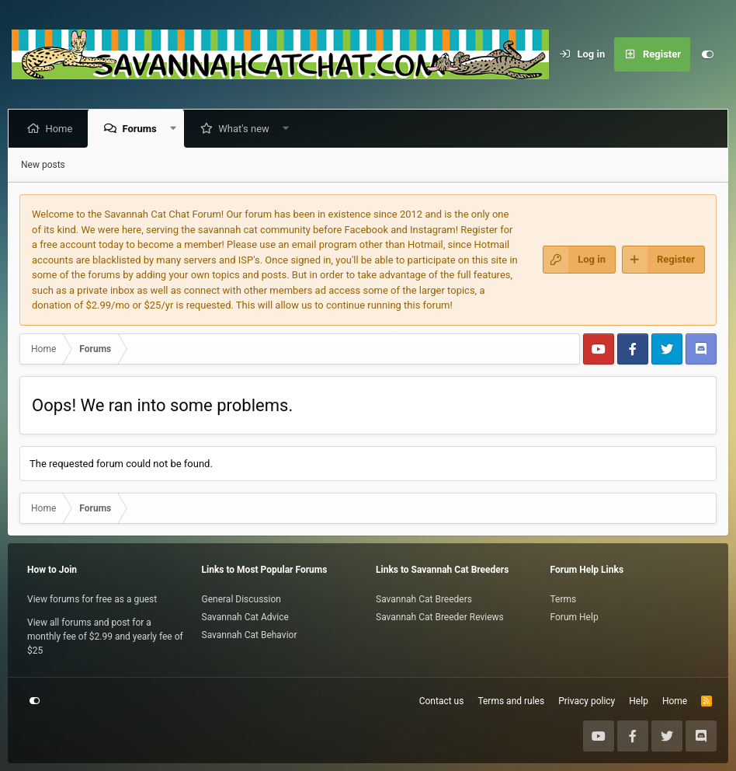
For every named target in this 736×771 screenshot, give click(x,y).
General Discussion (241, 599)
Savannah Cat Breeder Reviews (440, 617)
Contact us (441, 701)
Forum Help (574, 617)
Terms (563, 599)
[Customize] (707, 54)
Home (61, 128)
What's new (247, 128)
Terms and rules (510, 701)
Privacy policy (586, 701)
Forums (142, 128)
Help (638, 701)
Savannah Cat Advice (245, 617)
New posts (43, 164)
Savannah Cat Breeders (424, 599)
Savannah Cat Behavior (249, 635)
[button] (176, 129)
